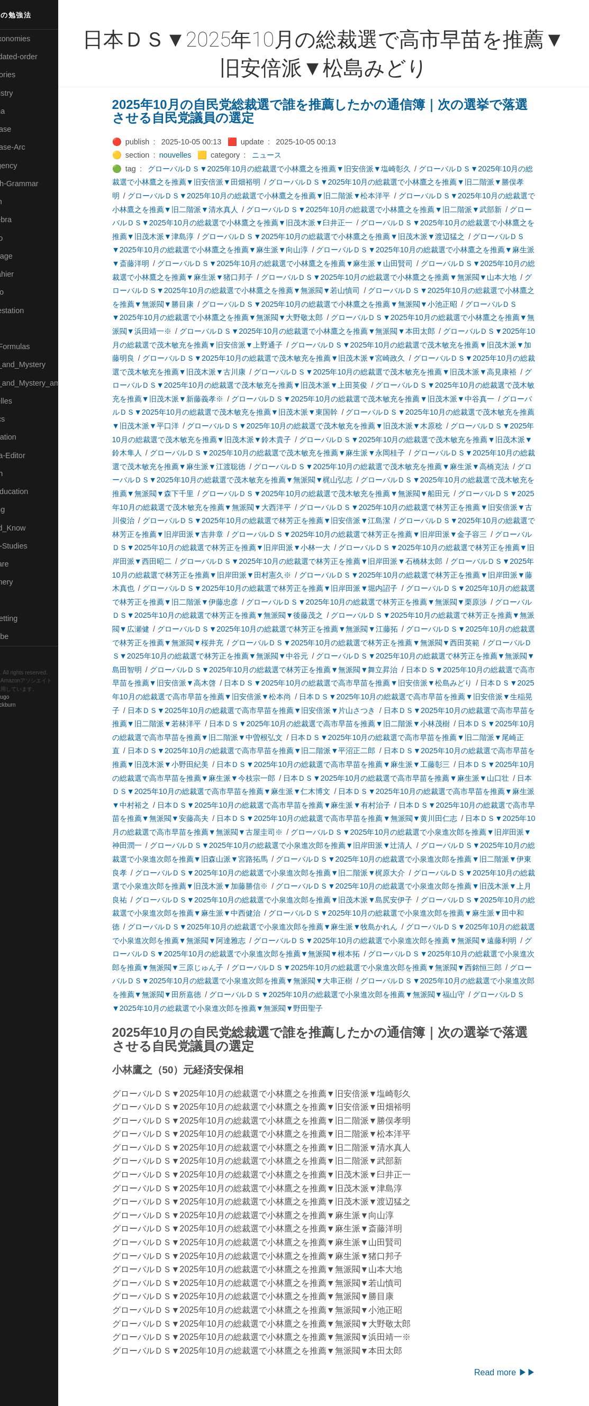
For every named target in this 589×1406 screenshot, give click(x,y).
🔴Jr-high (21, 201)
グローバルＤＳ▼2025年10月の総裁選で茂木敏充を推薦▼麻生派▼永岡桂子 (295, 453)
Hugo (38, 697)
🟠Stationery (27, 582)
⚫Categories (28, 74)
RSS (18, 655)
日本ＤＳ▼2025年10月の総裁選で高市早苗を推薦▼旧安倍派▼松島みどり (366, 683)
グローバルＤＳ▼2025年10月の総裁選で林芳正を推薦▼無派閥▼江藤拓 (295, 629)
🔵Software (24, 564)
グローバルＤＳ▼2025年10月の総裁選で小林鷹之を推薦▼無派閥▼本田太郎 (324, 331)
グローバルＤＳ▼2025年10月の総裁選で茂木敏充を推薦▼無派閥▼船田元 (344, 493)
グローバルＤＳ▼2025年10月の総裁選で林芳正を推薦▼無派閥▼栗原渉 (384, 602)
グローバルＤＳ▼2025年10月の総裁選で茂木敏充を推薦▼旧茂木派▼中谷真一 (380, 399)
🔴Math (18, 328)
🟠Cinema (23, 111)
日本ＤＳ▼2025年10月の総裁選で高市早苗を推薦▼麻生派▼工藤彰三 (351, 764)
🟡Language (26, 256)
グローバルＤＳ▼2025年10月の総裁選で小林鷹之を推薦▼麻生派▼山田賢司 (302, 263)
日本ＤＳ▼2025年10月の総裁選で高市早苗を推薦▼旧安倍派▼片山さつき (269, 710)
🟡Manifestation (32, 310)
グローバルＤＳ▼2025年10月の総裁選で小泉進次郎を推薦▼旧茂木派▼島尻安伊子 (291, 900)
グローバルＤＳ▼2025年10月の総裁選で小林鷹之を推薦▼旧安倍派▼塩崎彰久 (297, 169)
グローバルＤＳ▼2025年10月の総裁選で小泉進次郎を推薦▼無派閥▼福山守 (355, 994)
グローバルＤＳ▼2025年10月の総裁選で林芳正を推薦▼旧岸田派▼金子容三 (377, 534)
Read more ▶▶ (522, 1372)
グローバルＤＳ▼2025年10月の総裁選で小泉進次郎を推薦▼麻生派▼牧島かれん (280, 927)
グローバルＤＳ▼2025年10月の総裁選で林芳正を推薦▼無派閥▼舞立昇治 (291, 669)
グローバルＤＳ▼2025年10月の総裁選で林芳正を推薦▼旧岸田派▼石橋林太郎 (328, 561)
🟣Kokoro (22, 238)
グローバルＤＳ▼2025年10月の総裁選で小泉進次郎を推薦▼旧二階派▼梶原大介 (287, 873)
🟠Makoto (22, 292)
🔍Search (22, 473)
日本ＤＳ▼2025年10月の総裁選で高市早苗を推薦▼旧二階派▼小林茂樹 (347, 723)
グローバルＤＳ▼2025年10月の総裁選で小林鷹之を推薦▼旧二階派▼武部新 (392, 209)
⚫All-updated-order (39, 56)
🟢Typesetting (29, 618)
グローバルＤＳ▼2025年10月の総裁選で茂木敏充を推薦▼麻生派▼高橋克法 (399, 466)
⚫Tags (17, 600)
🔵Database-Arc (33, 147)
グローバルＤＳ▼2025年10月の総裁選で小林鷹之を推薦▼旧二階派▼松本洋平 (276, 195)
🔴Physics (23, 419)
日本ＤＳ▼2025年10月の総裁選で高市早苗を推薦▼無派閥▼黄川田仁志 (354, 818)
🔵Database (26, 129)
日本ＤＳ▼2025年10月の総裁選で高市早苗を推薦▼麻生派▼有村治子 (291, 805)
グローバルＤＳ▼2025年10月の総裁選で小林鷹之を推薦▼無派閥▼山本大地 (406, 277)
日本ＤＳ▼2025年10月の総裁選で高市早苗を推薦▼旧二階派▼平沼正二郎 (269, 750)
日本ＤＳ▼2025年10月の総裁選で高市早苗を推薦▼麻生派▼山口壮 (414, 778)
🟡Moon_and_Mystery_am (49, 383)
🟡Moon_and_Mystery (43, 364)
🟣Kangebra (26, 219)
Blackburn (39, 705)
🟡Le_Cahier (27, 274)
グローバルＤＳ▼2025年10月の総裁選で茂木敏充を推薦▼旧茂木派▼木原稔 (332, 426)
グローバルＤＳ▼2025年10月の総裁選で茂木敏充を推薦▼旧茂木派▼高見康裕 (402, 372)
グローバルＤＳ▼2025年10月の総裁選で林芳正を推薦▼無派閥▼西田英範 (373, 642)
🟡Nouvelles (26, 401)
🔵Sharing (23, 509)
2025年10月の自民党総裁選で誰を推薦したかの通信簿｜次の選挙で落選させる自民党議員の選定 (337, 111)
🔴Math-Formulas (35, 346)
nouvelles (193, 155)
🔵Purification (28, 437)
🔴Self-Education (34, 491)
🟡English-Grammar (39, 183)
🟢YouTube (24, 636)
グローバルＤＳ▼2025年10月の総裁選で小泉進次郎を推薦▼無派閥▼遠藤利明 (402, 940)
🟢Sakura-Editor (33, 455)
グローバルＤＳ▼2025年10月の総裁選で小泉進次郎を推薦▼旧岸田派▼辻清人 (298, 845)
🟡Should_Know (33, 528)
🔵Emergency (29, 165)
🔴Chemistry (27, 93)
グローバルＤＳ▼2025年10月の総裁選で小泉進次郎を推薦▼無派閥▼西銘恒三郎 (384, 967)
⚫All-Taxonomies (35, 38)
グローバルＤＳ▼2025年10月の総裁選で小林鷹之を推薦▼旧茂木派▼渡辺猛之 (351, 236)
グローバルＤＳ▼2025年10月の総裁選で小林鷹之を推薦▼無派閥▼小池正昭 (347, 304)
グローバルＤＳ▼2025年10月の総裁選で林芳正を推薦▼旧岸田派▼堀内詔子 (287, 588)
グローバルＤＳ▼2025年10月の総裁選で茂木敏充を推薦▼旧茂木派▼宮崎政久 (291, 358)
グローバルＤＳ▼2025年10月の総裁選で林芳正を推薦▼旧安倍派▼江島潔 (284, 520)
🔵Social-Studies (34, 546)
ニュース (284, 155)
